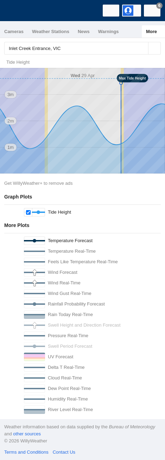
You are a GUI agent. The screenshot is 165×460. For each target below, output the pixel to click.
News (84, 31)
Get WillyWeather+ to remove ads (38, 183)
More (151, 31)
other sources (27, 433)
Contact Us (64, 452)
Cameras (14, 31)
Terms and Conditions (26, 452)
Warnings (108, 31)
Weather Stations (50, 31)
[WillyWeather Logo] (15, 10)
